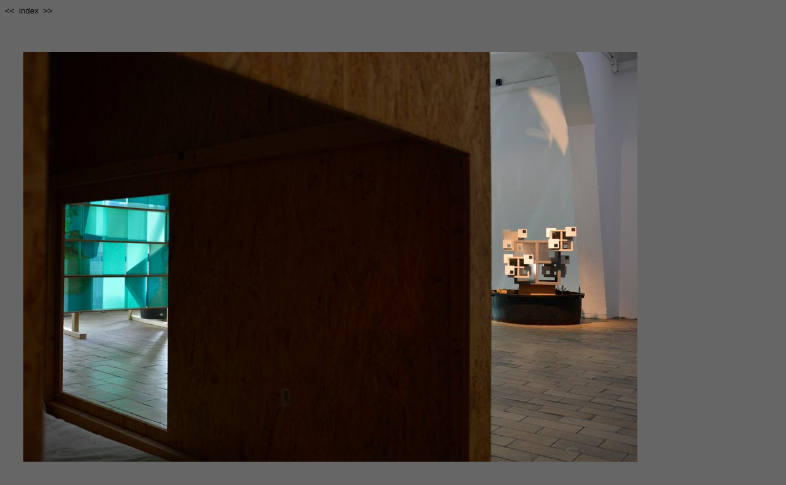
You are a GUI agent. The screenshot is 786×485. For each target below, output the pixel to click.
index (29, 10)
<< (10, 10)
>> (48, 10)
